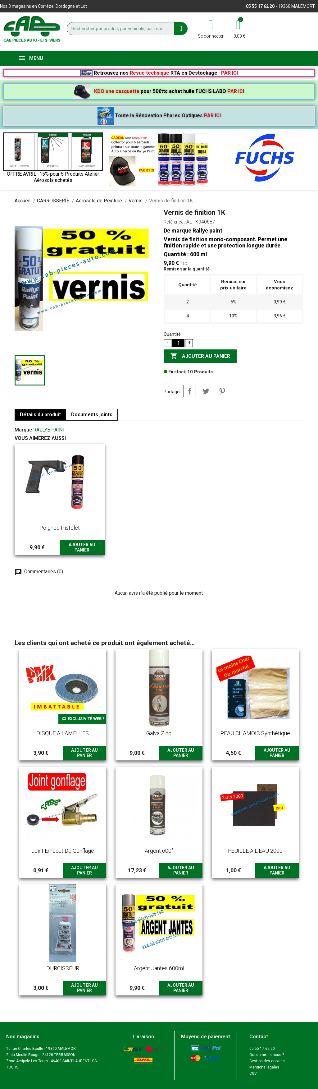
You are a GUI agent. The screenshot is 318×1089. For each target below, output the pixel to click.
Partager (190, 391)
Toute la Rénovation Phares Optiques (159, 115)
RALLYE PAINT (49, 430)
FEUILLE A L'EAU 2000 (255, 850)
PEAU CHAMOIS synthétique (255, 733)
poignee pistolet (59, 527)
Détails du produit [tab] (40, 415)
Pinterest (222, 391)
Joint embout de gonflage (62, 850)
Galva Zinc (158, 733)
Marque (23, 430)
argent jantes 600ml (159, 968)
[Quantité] (178, 343)
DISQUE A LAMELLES (62, 733)
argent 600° (159, 850)
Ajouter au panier (200, 356)
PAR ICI (229, 73)
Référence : (174, 221)
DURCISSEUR (62, 968)
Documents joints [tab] (91, 415)
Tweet (206, 391)
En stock (175, 371)
